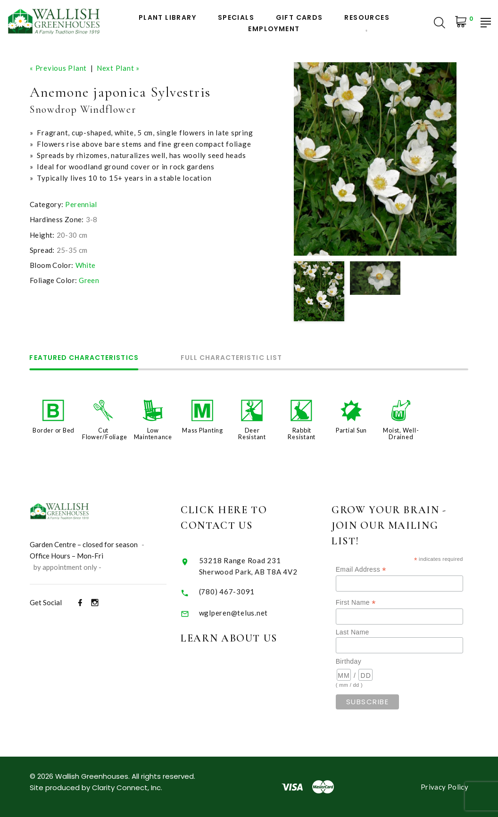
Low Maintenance (153, 433)
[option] (375, 159)
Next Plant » (118, 68)
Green (89, 280)
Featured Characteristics (84, 358)
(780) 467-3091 (242, 591)
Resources (367, 18)
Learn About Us (244, 638)
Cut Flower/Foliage (104, 433)
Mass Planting (202, 430)
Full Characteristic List (231, 358)
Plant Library (167, 18)
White (85, 265)
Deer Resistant (252, 433)
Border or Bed (54, 430)
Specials (236, 18)
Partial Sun (351, 430)
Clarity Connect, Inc (126, 787)
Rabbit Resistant (301, 433)
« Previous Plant (58, 68)
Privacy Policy (444, 787)
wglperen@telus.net (249, 613)
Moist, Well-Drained (401, 433)
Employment (273, 29)
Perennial (81, 204)
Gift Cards (299, 18)
